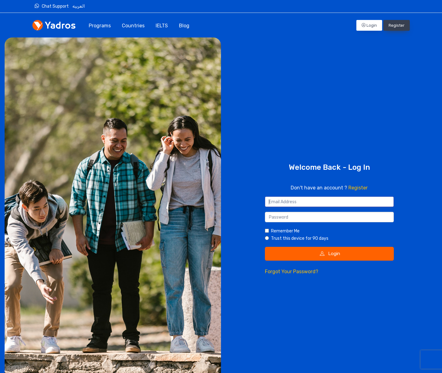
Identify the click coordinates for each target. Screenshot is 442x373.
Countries (133, 26)
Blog (184, 26)
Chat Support (53, 6)
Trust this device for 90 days (299, 238)
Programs (100, 26)
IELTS (162, 26)
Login (369, 25)
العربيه (79, 6)
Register (397, 25)
